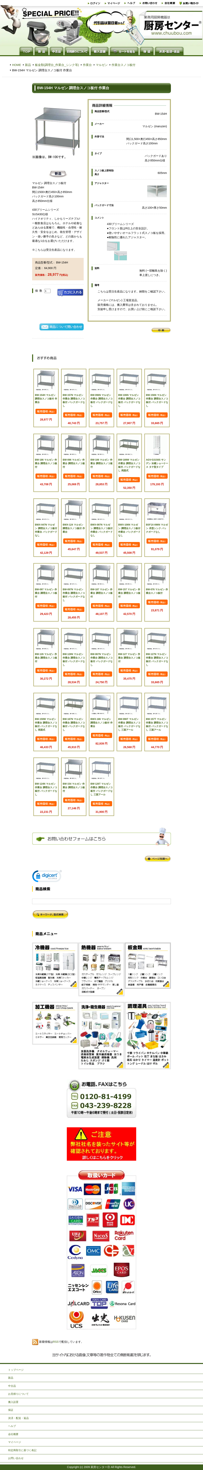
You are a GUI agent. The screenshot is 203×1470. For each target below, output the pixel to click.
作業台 (87, 65)
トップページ (16, 1369)
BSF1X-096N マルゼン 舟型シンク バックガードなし (157, 528)
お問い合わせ (16, 1458)
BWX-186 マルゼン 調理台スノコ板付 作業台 (101, 723)
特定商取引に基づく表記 (22, 1450)
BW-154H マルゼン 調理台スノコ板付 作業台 (46, 399)
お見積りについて (18, 1393)
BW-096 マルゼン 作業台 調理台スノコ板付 (74, 463)
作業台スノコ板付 (123, 65)
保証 (10, 1409)
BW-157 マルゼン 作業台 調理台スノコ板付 (129, 593)
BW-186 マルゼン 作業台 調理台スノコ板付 (46, 463)
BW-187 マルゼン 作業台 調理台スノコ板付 (101, 593)
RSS (56, 1341)
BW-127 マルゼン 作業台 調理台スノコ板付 (129, 658)
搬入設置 (13, 1402)
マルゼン (102, 65)
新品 (28, 65)
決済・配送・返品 (18, 1418)
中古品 (12, 1385)
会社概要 (13, 1434)
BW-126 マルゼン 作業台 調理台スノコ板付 (46, 658)
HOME (16, 65)
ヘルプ (12, 1426)
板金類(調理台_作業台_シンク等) (57, 65)
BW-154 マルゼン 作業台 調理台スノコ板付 (74, 787)
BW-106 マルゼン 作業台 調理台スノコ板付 (101, 463)
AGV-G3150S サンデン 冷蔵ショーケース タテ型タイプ (157, 463)
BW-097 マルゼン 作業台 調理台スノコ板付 (46, 593)
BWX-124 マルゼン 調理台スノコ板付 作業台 (74, 528)
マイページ (14, 1442)
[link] (47, 877)
